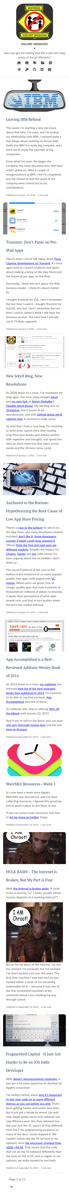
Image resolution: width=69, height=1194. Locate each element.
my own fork (20, 401)
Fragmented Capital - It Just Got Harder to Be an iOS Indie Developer (33, 1062)
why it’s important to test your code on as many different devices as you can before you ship (34, 1099)
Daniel (21, 553)
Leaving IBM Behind (23, 119)
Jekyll (54, 397)
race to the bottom (30, 527)
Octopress (12, 410)
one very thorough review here (26, 725)
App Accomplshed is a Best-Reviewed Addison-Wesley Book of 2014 (33, 667)
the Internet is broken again (31, 888)
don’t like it (26, 536)
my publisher (48, 684)
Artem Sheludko (42, 401)
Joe (34, 553)
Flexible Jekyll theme (19, 405)
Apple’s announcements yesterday (35, 1079)
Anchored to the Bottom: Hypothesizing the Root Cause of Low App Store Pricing (34, 511)
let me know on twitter (24, 817)
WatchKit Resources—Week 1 (31, 783)
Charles (11, 553)
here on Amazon (16, 729)
